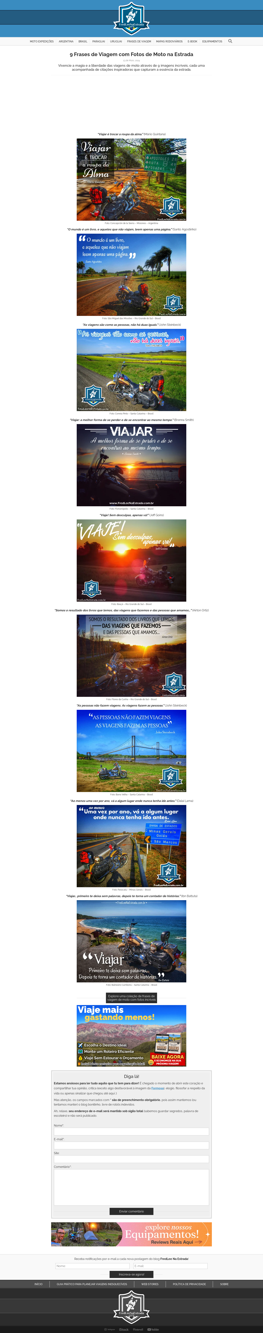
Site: (56, 1153)
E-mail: (59, 1139)
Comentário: (62, 1167)
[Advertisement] (131, 104)
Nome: (59, 1125)
